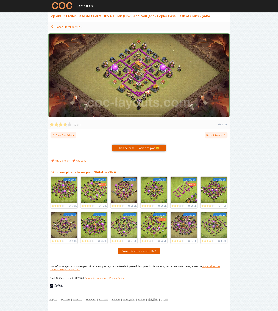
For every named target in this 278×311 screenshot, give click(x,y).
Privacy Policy (116, 278)
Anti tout (81, 160)
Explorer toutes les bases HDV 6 (139, 251)
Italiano (116, 299)
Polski (141, 299)
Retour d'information (96, 278)
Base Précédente (63, 135)
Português (129, 299)
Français (91, 299)
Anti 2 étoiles (62, 160)
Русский (65, 299)
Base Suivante (216, 135)
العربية (164, 299)
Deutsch (77, 299)
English (53, 299)
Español (103, 299)
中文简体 (153, 299)
